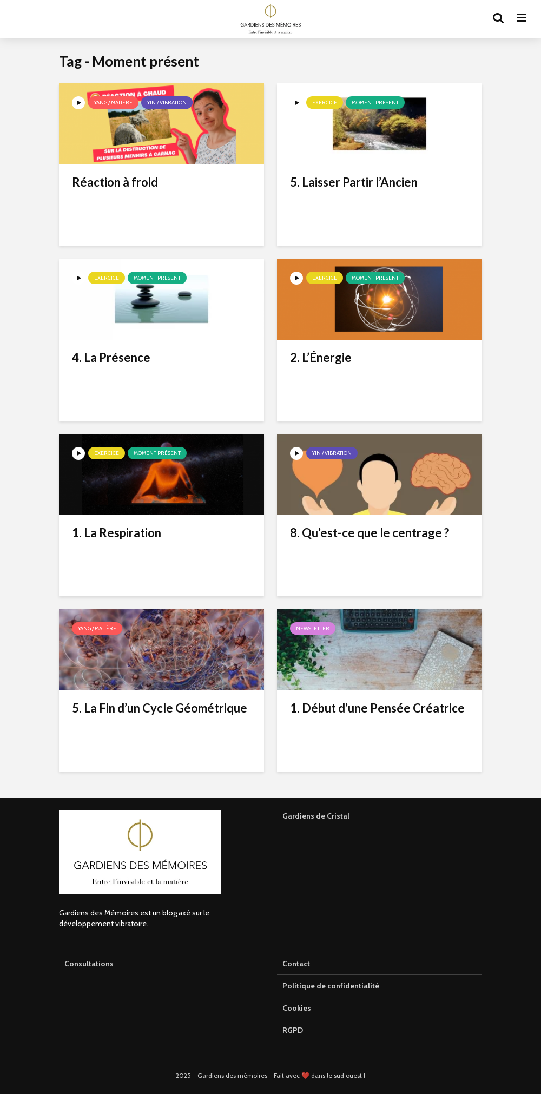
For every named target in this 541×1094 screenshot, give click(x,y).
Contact (296, 963)
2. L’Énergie (321, 357)
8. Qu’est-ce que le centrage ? (369, 532)
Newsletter (312, 628)
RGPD (292, 1030)
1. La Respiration (116, 532)
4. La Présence (111, 357)
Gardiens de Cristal (315, 816)
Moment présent (375, 102)
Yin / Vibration (167, 102)
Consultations (89, 963)
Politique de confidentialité (330, 986)
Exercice (324, 102)
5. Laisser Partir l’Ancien (354, 182)
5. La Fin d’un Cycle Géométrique (159, 708)
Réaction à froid (115, 182)
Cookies (296, 1008)
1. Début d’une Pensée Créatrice (377, 708)
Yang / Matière (113, 102)
